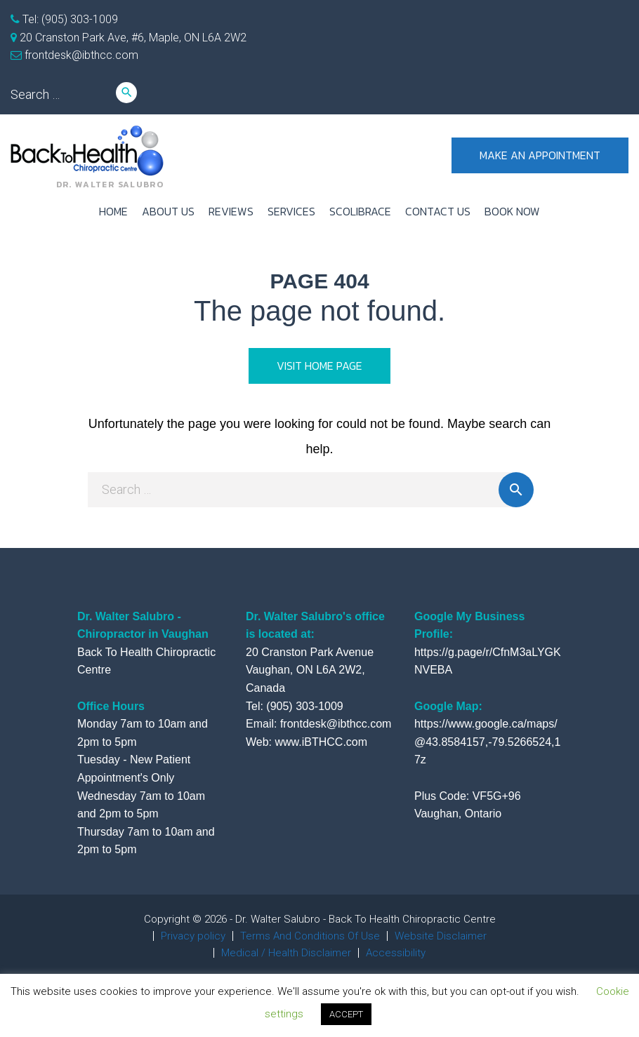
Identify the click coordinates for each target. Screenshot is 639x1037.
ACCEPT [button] (346, 1014)
